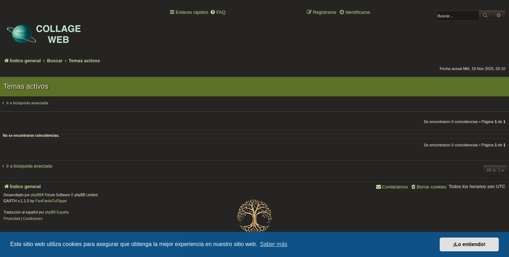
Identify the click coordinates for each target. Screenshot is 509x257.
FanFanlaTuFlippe (51, 201)
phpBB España (57, 212)
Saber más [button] (273, 244)
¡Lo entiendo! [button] (469, 244)
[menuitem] (218, 12)
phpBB (36, 195)
